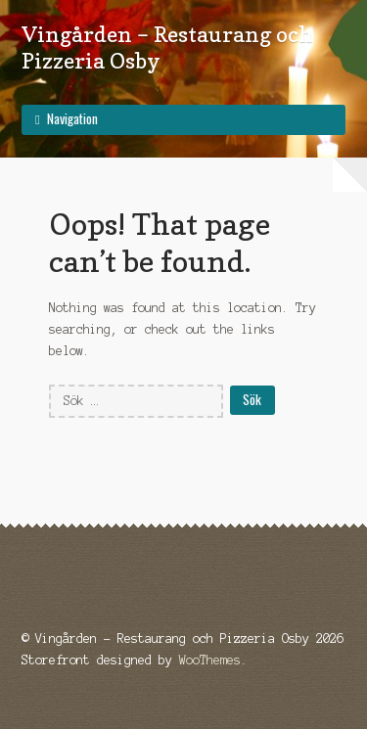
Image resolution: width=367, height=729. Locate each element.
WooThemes (210, 660)
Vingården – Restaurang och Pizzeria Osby (167, 47)
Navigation (72, 118)
